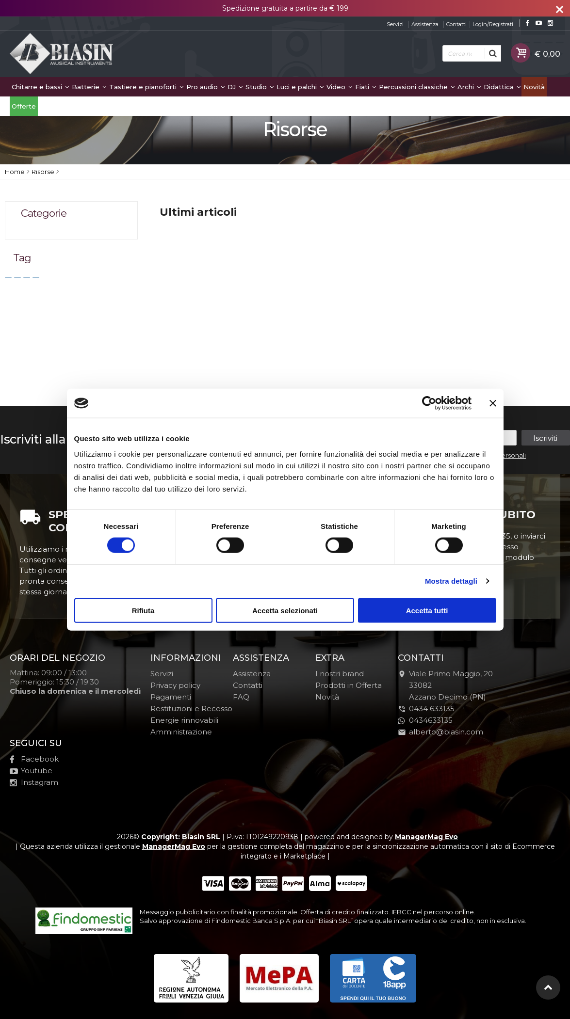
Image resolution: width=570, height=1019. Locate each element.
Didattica (502, 87)
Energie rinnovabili (184, 720)
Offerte (24, 106)
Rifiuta (143, 610)
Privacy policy (175, 685)
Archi (469, 87)
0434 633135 (432, 708)
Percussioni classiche (417, 87)
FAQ (241, 696)
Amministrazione (181, 731)
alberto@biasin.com (440, 731)
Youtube (31, 770)
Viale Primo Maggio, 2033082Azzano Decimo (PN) (445, 685)
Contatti (456, 24)
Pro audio (205, 87)
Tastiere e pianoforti (146, 87)
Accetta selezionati (285, 610)
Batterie (89, 87)
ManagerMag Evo (426, 836)
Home (15, 171)
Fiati (365, 87)
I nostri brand (339, 673)
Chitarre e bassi (40, 87)
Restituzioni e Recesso (191, 708)
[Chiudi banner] (492, 403)
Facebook (34, 759)
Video (339, 87)
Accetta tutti (427, 610)
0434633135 (425, 720)
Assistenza (425, 24)
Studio (259, 87)
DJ (235, 87)
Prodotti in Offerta (348, 685)
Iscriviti (545, 438)
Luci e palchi (300, 87)
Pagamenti (170, 696)
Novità (534, 87)
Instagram (34, 782)
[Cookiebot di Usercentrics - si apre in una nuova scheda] (429, 403)
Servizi (395, 24)
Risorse (43, 171)
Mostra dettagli (451, 581)
